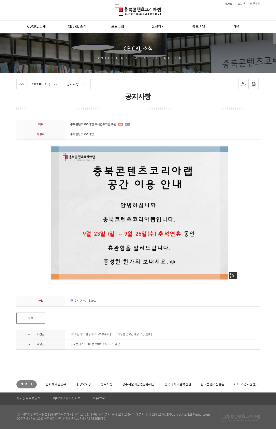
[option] (56, 384)
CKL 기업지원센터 (246, 384)
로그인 (241, 3)
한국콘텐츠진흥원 (212, 384)
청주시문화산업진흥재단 (138, 384)
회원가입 (255, 3)
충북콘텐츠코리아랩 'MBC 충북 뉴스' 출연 (95, 344)
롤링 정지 (31, 384)
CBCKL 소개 (36, 27)
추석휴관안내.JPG (83, 301)
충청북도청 (83, 384)
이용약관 (99, 398)
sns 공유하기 (243, 84)
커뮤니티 (239, 27)
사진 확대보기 (232, 275)
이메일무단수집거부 (67, 398)
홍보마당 (198, 27)
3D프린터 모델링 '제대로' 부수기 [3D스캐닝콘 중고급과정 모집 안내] (111, 334)
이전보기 (22, 384)
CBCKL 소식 (77, 27)
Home (17, 81)
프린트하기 (253, 84)
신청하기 (158, 27)
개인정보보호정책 (28, 398)
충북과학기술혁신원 (177, 384)
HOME (229, 3)
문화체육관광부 (56, 384)
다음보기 (27, 384)
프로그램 (117, 27)
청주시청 (106, 384)
